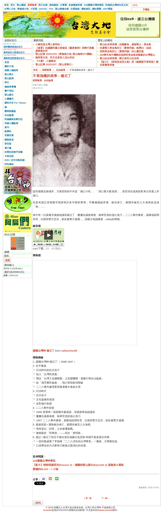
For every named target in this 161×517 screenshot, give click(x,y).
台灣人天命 (10, 9)
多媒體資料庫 (75, 5)
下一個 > (105, 498)
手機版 (146, 9)
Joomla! (47, 510)
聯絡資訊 (85, 9)
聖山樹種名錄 (62, 9)
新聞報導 (32, 5)
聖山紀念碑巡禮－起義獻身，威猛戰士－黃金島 (125, 44)
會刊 (7, 127)
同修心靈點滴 (11, 123)
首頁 (6, 5)
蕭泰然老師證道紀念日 (14, 58)
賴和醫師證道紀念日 (13, 47)
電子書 (8, 148)
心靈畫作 (9, 98)
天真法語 (9, 156)
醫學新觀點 (10, 111)
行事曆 (63, 5)
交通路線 (75, 9)
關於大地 (9, 66)
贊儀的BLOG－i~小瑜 (45, 469)
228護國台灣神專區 (94, 5)
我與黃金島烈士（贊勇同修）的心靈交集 (122, 51)
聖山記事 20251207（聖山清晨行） (54, 64)
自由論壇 (9, 115)
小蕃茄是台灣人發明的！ (48, 44)
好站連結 (9, 164)
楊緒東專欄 (10, 86)
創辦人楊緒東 (11, 70)
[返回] (38, 502)
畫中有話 (9, 90)
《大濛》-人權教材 (45, 61)
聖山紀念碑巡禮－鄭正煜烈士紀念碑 (119, 58)
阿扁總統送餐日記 (14, 119)
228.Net (43, 9)
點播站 (8, 131)
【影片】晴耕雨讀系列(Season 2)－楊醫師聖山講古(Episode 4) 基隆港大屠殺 (78, 464)
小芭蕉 (33, 9)
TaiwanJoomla (105, 510)
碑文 (7, 82)
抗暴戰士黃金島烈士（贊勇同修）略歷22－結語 (125, 47)
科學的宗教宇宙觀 (14, 152)
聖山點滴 (9, 78)
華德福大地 (23, 9)
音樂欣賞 (9, 135)
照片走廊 (42, 5)
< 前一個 (87, 498)
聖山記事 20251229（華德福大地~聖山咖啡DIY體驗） (64, 54)
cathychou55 (69, 350)
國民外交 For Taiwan (15, 102)
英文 (12, 5)
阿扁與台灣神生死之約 (116, 5)
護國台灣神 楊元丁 (43, 350)
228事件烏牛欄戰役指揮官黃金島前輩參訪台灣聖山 (127, 54)
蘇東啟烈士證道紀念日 (14, 52)
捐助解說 (53, 5)
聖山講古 (9, 94)
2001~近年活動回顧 (15, 160)
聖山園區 (21, 5)
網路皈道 (9, 139)
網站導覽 (96, 9)
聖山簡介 (9, 74)
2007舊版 (108, 9)
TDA (51, 9)
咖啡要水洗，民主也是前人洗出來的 (54, 57)
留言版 (8, 143)
